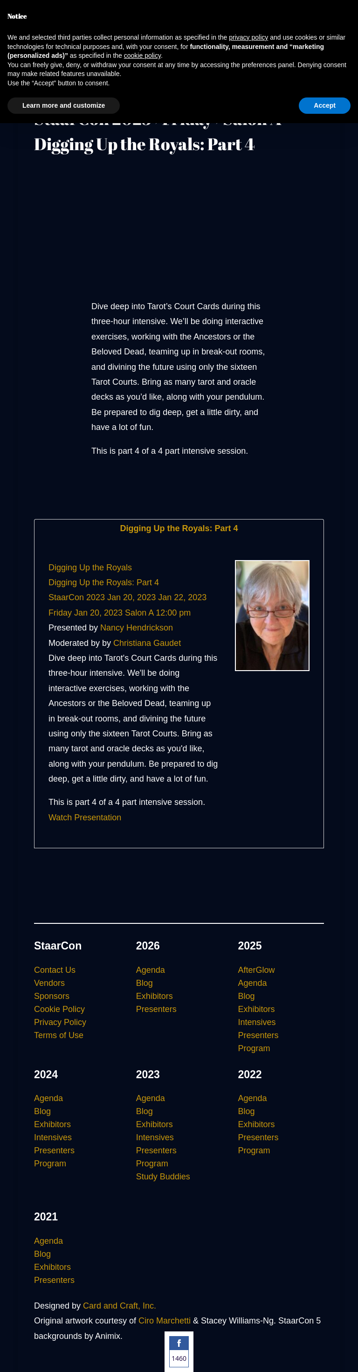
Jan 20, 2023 (131, 597)
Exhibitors (154, 996)
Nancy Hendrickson (136, 627)
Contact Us (55, 970)
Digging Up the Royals (90, 567)
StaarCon (58, 946)
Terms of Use (58, 1035)
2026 (148, 946)
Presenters (156, 1009)
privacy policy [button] (248, 37)
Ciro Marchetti (164, 1320)
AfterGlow (256, 970)
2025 (250, 946)
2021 (46, 1217)
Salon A (139, 612)
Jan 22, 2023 (182, 597)
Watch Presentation (84, 817)
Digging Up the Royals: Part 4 (179, 528)
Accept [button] (325, 105)
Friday (60, 612)
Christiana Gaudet (147, 643)
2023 (148, 1074)
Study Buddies (163, 1176)
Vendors (49, 983)
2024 (46, 1074)
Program (254, 1048)
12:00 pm (173, 612)
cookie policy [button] (142, 55)
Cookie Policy (59, 1009)
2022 (250, 1074)
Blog (144, 983)
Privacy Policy (60, 1022)
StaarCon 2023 (76, 597)
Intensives (256, 1022)
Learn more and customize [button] (63, 105)
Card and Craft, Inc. (119, 1305)
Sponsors (51, 996)
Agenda (150, 970)
